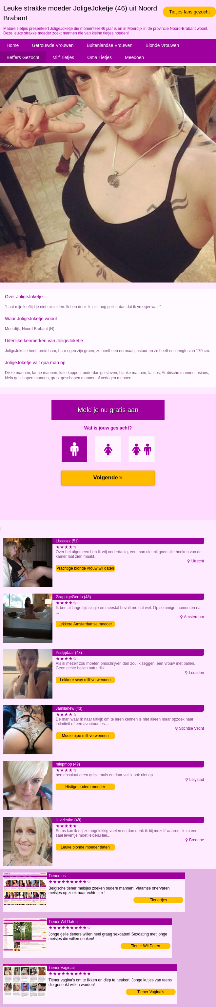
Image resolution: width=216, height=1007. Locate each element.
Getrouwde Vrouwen (52, 45)
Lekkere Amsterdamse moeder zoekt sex (85, 624)
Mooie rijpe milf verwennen (85, 735)
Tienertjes (158, 900)
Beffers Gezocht (23, 57)
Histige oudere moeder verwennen (85, 787)
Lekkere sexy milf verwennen (85, 680)
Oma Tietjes (99, 57)
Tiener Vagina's (150, 992)
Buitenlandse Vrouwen (109, 45)
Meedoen (134, 57)
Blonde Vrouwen (162, 45)
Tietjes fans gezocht (189, 11)
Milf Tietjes (63, 57)
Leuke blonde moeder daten (85, 847)
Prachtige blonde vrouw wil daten (85, 568)
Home (13, 45)
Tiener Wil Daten (145, 946)
